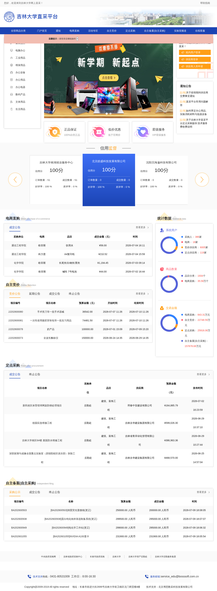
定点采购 (130, 30)
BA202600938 (19, 519)
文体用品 (17, 101)
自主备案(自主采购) (154, 30)
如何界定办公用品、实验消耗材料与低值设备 (194, 112)
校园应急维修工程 (42, 423)
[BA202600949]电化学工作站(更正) (71, 527)
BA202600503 (19, 510)
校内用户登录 (193, 52)
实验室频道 (180, 30)
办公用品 (17, 79)
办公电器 (17, 87)
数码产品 (17, 94)
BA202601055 (19, 536)
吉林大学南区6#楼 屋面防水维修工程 (42, 440)
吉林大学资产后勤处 (137, 556)
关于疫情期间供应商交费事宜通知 (194, 94)
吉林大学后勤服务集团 (165, 556)
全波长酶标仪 (51, 338)
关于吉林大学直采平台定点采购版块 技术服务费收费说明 (194, 123)
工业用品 (17, 57)
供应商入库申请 (194, 66)
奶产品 (50, 329)
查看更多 (141, 227)
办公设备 (17, 72)
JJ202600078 (15, 329)
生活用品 (17, 109)
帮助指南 (205, 3)
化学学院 (19, 262)
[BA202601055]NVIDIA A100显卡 (71, 536)
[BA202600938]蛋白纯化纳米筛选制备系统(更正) (70, 519)
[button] (15, 179)
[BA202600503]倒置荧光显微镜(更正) (71, 510)
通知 (58, 30)
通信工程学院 (19, 245)
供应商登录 (192, 59)
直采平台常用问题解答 (194, 103)
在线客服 (200, 30)
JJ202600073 (15, 338)
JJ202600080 (15, 311)
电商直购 (74, 30)
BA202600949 (19, 527)
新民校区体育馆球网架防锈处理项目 (42, 405)
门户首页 (42, 30)
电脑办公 (17, 50)
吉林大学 (116, 556)
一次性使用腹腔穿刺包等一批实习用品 (50, 320)
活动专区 (93, 30)
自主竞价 (112, 30)
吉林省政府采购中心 (72, 556)
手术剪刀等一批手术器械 (50, 311)
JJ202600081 (15, 320)
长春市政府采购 (97, 556)
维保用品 (17, 65)
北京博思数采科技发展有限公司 (175, 586)
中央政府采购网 (48, 556)
